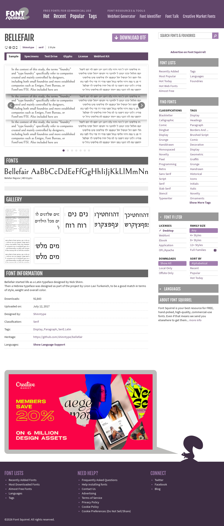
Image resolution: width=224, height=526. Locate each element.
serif (41, 47)
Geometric (196, 154)
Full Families (198, 250)
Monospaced (167, 150)
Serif (36, 322)
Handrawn (196, 169)
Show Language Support (49, 345)
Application (166, 245)
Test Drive (51, 56)
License (83, 56)
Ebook (163, 240)
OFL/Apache (166, 250)
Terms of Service (92, 498)
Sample (13, 56)
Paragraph (50, 329)
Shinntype (28, 47)
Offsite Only (166, 273)
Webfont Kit (101, 56)
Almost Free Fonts (20, 489)
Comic (163, 125)
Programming (167, 164)
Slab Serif (165, 189)
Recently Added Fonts (22, 480)
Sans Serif (165, 174)
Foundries (196, 81)
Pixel (162, 159)
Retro (162, 169)
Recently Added (169, 71)
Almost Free (166, 91)
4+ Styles (195, 235)
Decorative (197, 145)
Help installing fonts (94, 485)
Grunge (163, 140)
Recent (60, 16)
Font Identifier (150, 16)
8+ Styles (195, 240)
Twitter (159, 480)
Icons (193, 179)
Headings (196, 120)
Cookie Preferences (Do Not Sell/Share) (106, 511)
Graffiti (194, 159)
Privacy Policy (90, 502)
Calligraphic (166, 120)
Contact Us (89, 489)
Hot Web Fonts (168, 86)
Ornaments (197, 198)
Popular (77, 16)
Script (162, 179)
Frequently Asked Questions (99, 480)
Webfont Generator (121, 16)
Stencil (163, 193)
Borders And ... (199, 130)
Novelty (164, 154)
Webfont (164, 236)
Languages (197, 76)
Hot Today (165, 81)
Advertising (89, 493)
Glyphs (67, 56)
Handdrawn (166, 145)
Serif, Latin (64, 329)
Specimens (31, 56)
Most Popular (167, 76)
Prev (11, 105)
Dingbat (164, 130)
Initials (194, 184)
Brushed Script (199, 135)
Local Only (165, 268)
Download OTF (130, 37)
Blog (157, 489)
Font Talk (172, 16)
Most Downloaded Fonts (24, 485)
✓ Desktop (166, 231)
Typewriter (165, 198)
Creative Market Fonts (199, 16)
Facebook (161, 485)
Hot (46, 16)
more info (195, 320)
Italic (193, 189)
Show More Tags (200, 203)
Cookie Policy (90, 507)
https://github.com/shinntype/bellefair (57, 337)
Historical (196, 174)
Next (141, 105)
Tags (93, 16)
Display (38, 329)
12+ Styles (196, 245)
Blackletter (166, 115)
